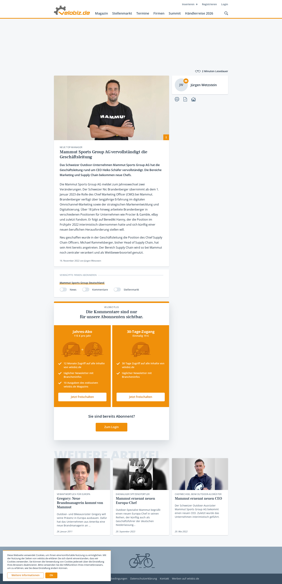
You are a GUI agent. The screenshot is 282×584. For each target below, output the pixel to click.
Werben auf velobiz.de (185, 578)
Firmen (158, 13)
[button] (51, 575)
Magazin (101, 13)
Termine (142, 13)
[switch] (63, 289)
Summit (175, 13)
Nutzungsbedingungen (113, 578)
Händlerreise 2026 (199, 13)
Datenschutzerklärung (143, 578)
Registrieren (209, 4)
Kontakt (164, 578)
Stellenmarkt (122, 13)
